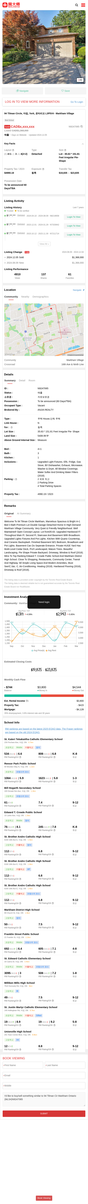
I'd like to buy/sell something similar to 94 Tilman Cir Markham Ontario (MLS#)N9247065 (44, 1099)
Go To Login (77, 102)
